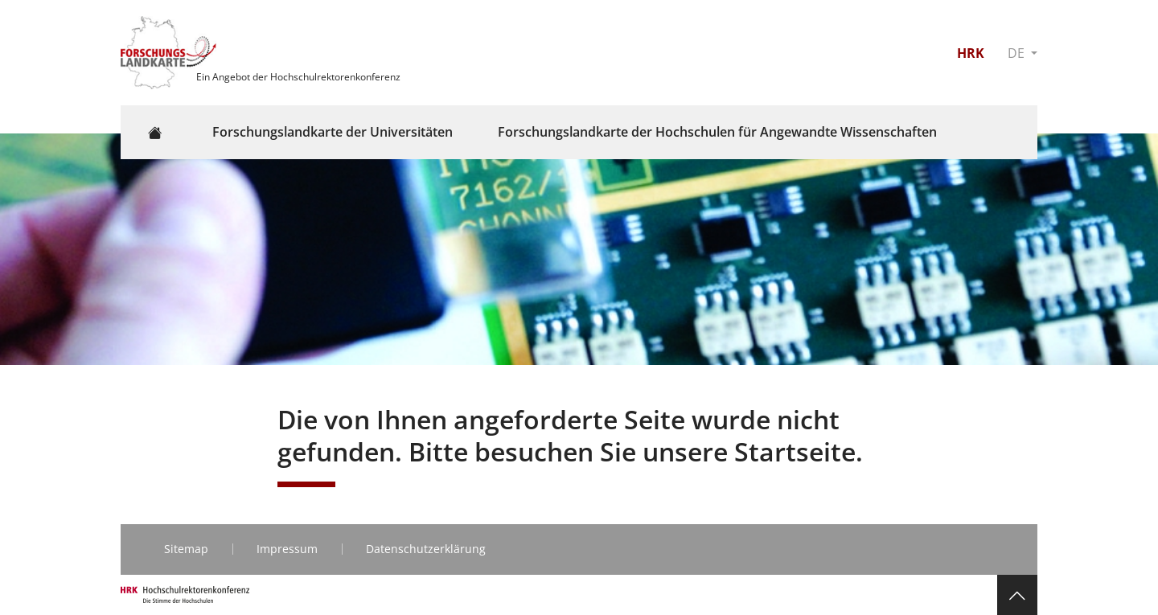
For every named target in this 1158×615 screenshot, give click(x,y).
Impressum (287, 548)
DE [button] (1018, 53)
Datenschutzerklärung (426, 548)
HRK (970, 53)
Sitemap (186, 548)
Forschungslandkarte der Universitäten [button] (332, 132)
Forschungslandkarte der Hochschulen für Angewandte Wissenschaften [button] (717, 132)
